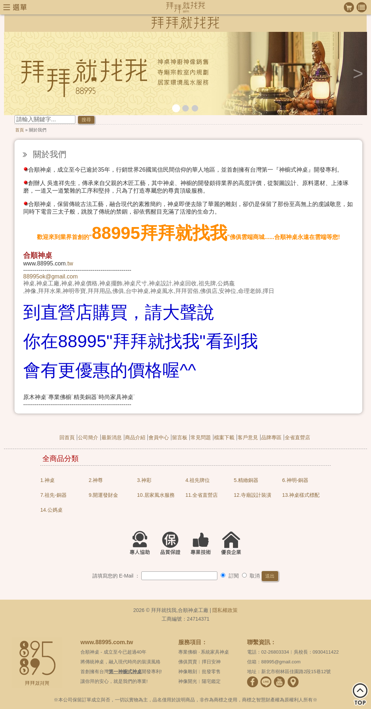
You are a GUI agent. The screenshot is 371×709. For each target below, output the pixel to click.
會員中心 (159, 437)
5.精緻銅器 (246, 480)
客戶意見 (248, 437)
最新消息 (111, 437)
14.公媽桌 (51, 510)
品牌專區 (271, 437)
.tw (69, 263)
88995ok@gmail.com (50, 276)
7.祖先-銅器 (53, 495)
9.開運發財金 (103, 495)
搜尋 (86, 119)
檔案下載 (224, 437)
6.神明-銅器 (295, 480)
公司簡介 (88, 437)
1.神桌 (47, 480)
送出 (270, 576)
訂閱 (230, 576)
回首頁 (67, 437)
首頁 (19, 130)
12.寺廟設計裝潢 (252, 495)
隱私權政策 (225, 610)
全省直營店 (297, 437)
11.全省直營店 (202, 495)
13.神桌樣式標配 (301, 495)
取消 (251, 576)
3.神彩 (144, 480)
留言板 (179, 437)
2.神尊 (96, 480)
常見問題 (201, 437)
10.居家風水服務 (155, 495)
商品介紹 (135, 437)
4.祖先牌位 (198, 480)
